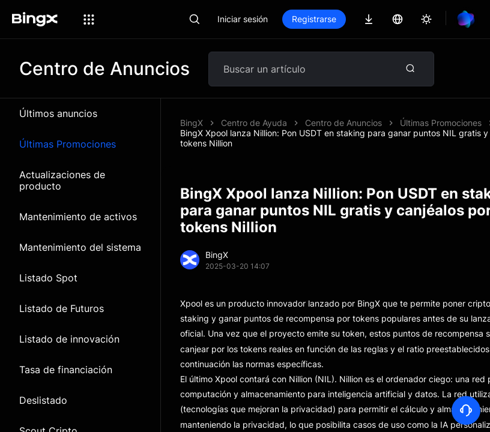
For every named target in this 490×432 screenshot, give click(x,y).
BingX (191, 123)
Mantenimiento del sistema (80, 247)
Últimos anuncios (58, 113)
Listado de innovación (69, 339)
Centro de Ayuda (254, 123)
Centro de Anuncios (343, 123)
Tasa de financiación (65, 370)
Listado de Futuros (61, 308)
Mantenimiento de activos (78, 217)
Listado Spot (48, 278)
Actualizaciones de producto (62, 180)
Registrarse (314, 19)
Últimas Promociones (67, 144)
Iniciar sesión (242, 19)
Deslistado (43, 400)
